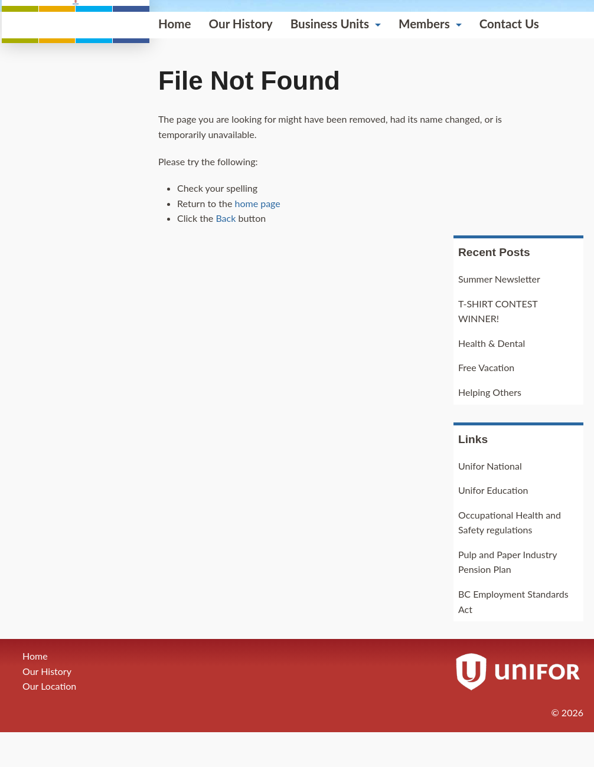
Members (276, 237)
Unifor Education (493, 524)
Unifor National (490, 500)
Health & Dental (491, 378)
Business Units (182, 237)
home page (109, 416)
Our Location (49, 721)
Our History (93, 237)
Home (27, 237)
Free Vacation (486, 402)
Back (78, 431)
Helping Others (489, 426)
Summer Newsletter (499, 313)
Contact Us (361, 237)
